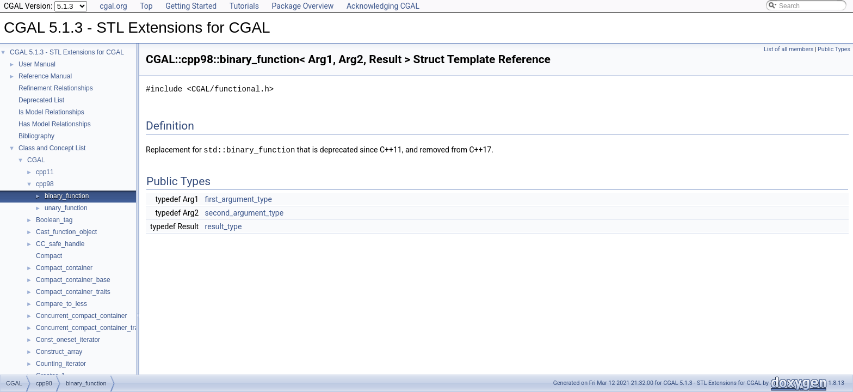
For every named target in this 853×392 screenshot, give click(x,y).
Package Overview (302, 6)
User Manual (36, 64)
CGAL (36, 160)
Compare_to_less (61, 304)
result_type (223, 226)
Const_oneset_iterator (68, 340)
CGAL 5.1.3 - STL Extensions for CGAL (67, 52)
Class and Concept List (51, 148)
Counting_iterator (61, 363)
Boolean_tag (54, 220)
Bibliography (36, 136)
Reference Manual (45, 76)
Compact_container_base (73, 280)
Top (146, 6)
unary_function (66, 208)
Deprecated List (41, 100)
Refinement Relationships (55, 88)
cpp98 (45, 184)
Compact (49, 256)
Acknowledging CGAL (383, 6)
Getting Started (191, 6)
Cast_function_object (66, 232)
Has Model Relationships (54, 124)
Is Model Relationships (51, 112)
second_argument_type (244, 212)
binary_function (67, 196)
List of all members (788, 49)
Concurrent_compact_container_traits (90, 328)
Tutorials (244, 6)
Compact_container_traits (73, 292)
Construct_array (59, 352)
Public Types (834, 49)
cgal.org (113, 6)
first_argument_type (238, 198)
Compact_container (64, 268)
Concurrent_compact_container (81, 316)
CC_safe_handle (60, 244)
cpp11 (45, 172)
